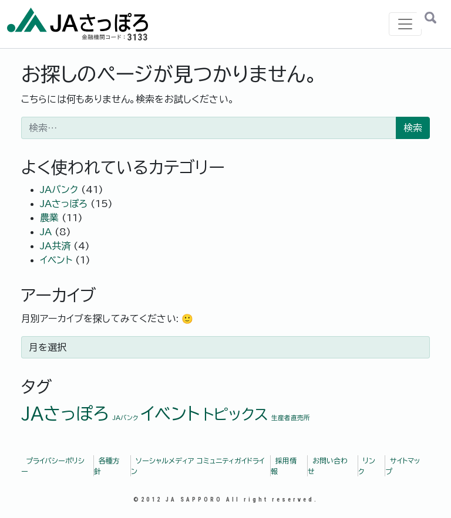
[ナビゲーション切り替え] (405, 24)
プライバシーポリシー (53, 466)
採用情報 (284, 466)
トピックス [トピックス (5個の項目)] (235, 414)
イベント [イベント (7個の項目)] (170, 413)
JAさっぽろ (63, 203)
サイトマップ (402, 466)
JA (46, 231)
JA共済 (55, 245)
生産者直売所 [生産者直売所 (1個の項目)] (290, 418)
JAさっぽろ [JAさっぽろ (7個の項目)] (65, 413)
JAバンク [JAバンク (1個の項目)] (125, 418)
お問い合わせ (328, 466)
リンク (366, 466)
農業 (49, 217)
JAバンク (59, 189)
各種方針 (107, 466)
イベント (56, 260)
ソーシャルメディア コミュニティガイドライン (197, 466)
